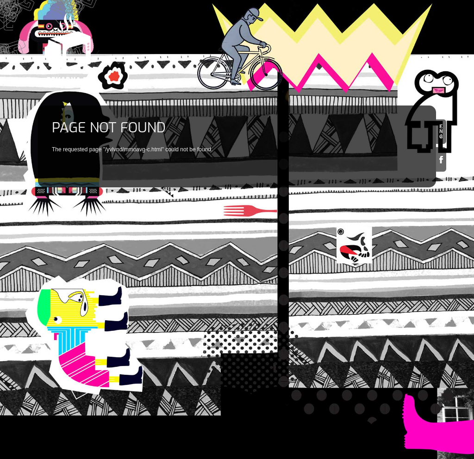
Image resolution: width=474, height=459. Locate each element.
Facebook (441, 159)
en (441, 131)
